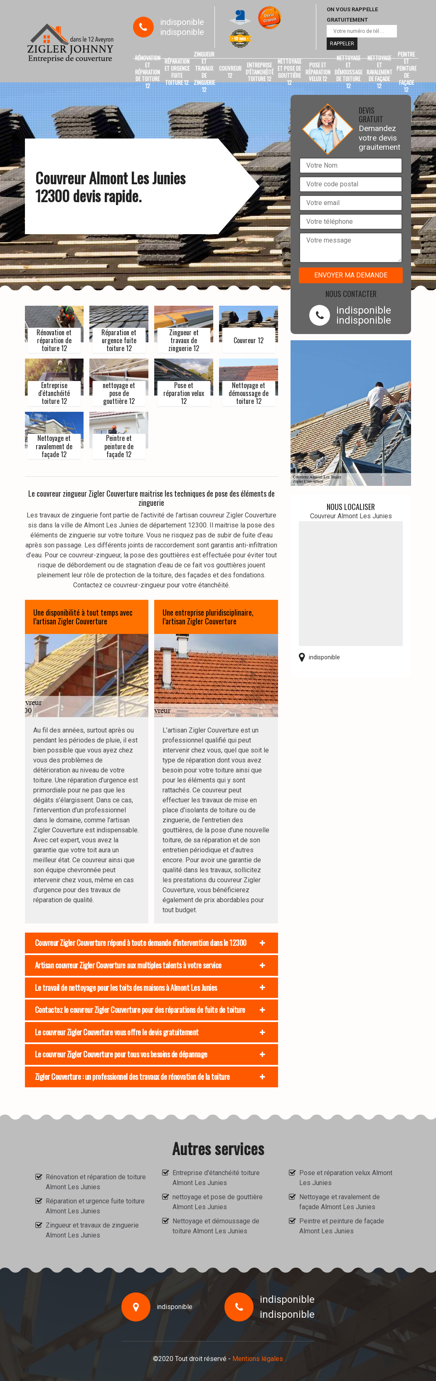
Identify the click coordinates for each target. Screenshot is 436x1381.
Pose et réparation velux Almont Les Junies (345, 1178)
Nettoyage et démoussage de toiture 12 (348, 72)
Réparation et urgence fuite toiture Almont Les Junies (95, 1206)
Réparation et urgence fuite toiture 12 (177, 72)
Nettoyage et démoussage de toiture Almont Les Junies (215, 1226)
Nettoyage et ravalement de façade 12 (379, 72)
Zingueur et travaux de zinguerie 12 (204, 72)
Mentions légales (257, 1359)
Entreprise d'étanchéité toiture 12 (259, 72)
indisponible (182, 22)
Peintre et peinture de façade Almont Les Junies (341, 1226)
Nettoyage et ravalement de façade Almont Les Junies (339, 1202)
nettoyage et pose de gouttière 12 (289, 72)
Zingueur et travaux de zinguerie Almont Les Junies (92, 1230)
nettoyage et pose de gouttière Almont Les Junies (217, 1202)
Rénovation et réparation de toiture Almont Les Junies (96, 1182)
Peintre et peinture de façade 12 (406, 72)
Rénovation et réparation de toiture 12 (147, 72)
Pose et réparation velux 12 (317, 72)
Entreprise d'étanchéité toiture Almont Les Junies (216, 1178)
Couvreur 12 (230, 71)
